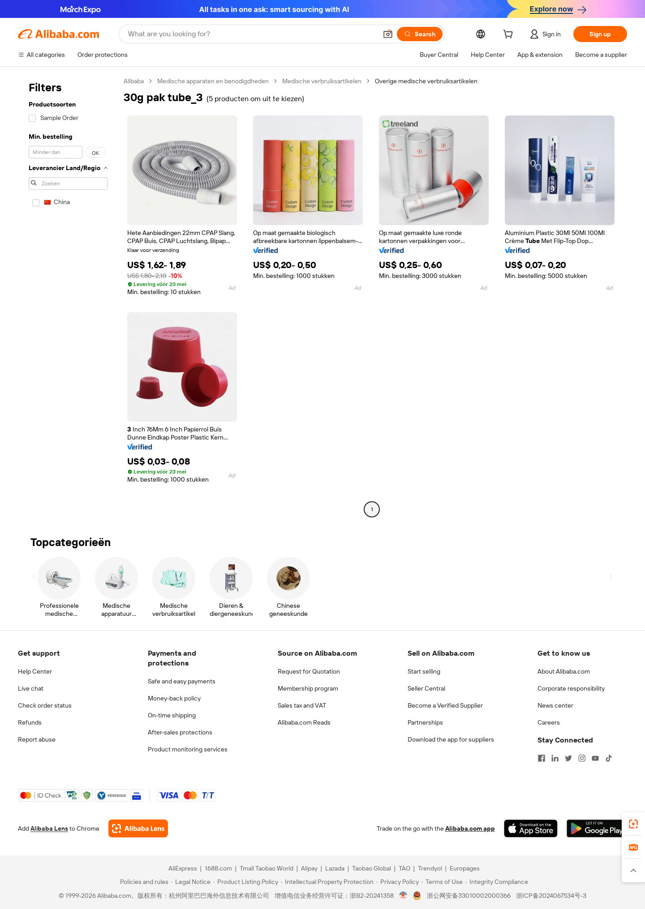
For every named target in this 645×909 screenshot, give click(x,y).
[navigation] (68, 296)
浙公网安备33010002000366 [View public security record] (469, 895)
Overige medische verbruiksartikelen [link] (426, 81)
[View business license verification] (403, 895)
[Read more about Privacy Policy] (397, 882)
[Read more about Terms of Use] (442, 882)
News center (555, 705)
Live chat (30, 688)
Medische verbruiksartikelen (321, 81)
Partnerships (425, 722)
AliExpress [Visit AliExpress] (182, 868)
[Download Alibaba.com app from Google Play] (597, 828)
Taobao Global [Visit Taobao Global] (371, 868)
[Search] (420, 34)
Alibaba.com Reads (304, 722)
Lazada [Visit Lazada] (334, 868)
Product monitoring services (188, 749)
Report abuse (37, 739)
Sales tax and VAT (302, 705)
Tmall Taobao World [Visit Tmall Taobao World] (266, 868)
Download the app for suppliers (451, 739)
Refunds (30, 722)
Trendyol (430, 868)
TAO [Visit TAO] (404, 868)
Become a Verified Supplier (445, 705)
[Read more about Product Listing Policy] (245, 882)
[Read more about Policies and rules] (142, 882)
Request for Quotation (309, 671)
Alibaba (134, 81)
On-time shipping (172, 715)
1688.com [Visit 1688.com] (218, 868)
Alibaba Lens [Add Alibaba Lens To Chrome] (49, 828)
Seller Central (426, 688)
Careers (549, 722)
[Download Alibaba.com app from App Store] (531, 828)
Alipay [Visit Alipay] (309, 868)
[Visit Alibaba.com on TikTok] (609, 758)
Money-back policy (174, 698)
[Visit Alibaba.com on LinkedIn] (555, 758)
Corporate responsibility (571, 688)
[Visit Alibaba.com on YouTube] (595, 758)
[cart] (509, 35)
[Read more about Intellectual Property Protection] (327, 882)
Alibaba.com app (470, 828)
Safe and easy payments (181, 681)
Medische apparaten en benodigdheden (213, 81)
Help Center (35, 671)
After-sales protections (180, 732)
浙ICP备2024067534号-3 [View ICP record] (551, 895)
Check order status (45, 705)
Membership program (308, 688)
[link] (633, 824)
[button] (388, 34)
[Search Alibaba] (251, 34)
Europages (465, 868)
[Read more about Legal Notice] (191, 882)
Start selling (424, 671)
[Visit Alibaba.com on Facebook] (542, 758)
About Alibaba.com (564, 671)
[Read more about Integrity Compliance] (496, 882)
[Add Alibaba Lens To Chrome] (138, 828)
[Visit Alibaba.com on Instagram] (582, 758)
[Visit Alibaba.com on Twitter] (568, 758)
